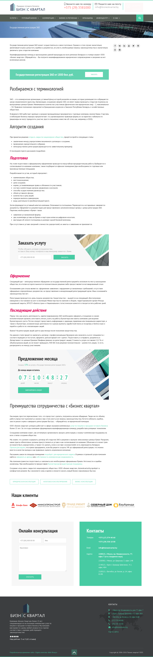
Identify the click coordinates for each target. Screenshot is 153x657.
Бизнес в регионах (68, 18)
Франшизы (87, 18)
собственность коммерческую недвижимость (54, 457)
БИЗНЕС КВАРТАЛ (84, 27)
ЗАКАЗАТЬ (94, 74)
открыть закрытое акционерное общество (46, 137)
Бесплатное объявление (136, 7)
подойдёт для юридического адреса (60, 454)
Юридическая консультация (24, 482)
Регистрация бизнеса (109, 27)
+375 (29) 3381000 (77, 7)
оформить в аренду (24, 457)
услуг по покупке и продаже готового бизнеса (89, 426)
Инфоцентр (102, 18)
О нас (115, 18)
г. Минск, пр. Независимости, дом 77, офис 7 (127, 610)
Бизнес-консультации (84, 482)
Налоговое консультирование (55, 482)
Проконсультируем (17, 447)
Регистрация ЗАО (126, 27)
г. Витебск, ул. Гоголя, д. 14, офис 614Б (126, 617)
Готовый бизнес (29, 18)
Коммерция (48, 18)
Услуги (13, 18)
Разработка (14, 652)
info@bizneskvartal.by (107, 7)
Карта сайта (113, 632)
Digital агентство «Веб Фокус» (46, 652)
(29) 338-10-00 (117, 624)
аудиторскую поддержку (72, 464)
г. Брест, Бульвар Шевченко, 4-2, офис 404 (127, 613)
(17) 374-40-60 (117, 620)
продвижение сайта (27, 652)
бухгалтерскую (54, 464)
